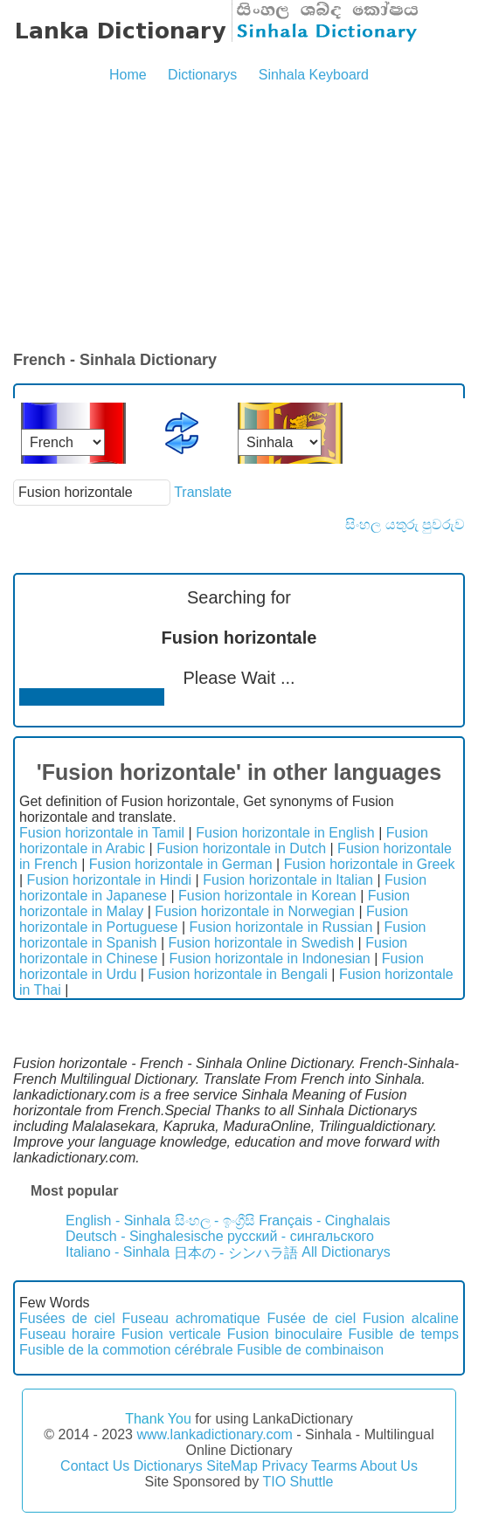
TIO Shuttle (297, 1481)
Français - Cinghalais (324, 1220)
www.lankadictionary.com (214, 1434)
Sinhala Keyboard (314, 74)
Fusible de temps (404, 1334)
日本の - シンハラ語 (236, 1252)
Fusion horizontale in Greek (369, 864)
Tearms (334, 1465)
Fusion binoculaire (285, 1334)
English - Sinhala (118, 1220)
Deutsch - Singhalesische (145, 1236)
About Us (389, 1465)
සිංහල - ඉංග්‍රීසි (215, 1220)
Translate (203, 492)
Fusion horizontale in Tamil (101, 832)
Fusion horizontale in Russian (281, 927)
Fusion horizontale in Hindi (109, 879)
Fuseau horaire (67, 1334)
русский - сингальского (300, 1236)
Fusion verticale (171, 1334)
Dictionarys (202, 74)
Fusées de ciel (67, 1318)
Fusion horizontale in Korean (267, 895)
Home (128, 74)
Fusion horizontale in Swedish (262, 942)
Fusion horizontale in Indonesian (269, 958)
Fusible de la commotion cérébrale (126, 1349)
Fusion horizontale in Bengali (237, 974)
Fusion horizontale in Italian (288, 879)
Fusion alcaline (411, 1318)
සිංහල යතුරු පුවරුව (405, 524)
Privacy (284, 1465)
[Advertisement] (239, 218)
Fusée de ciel (311, 1318)
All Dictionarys (345, 1252)
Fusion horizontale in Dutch (241, 848)
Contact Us (94, 1465)
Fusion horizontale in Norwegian (255, 911)
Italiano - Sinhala (118, 1252)
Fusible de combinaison (310, 1349)
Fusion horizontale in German (181, 864)
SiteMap (232, 1465)
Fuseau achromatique (191, 1318)
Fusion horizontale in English (285, 832)
